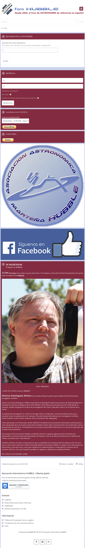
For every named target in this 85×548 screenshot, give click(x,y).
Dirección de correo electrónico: (14, 43)
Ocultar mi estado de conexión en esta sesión (20, 98)
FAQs (7, 526)
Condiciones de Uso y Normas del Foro (19, 523)
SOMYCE (8, 500)
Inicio (5, 28)
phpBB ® (31, 532)
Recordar (6, 94)
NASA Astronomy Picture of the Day (18, 503)
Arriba (81, 464)
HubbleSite (9, 506)
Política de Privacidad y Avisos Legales (19, 520)
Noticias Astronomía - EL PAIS (15, 509)
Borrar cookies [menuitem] (67, 464)
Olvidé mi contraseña (10, 91)
